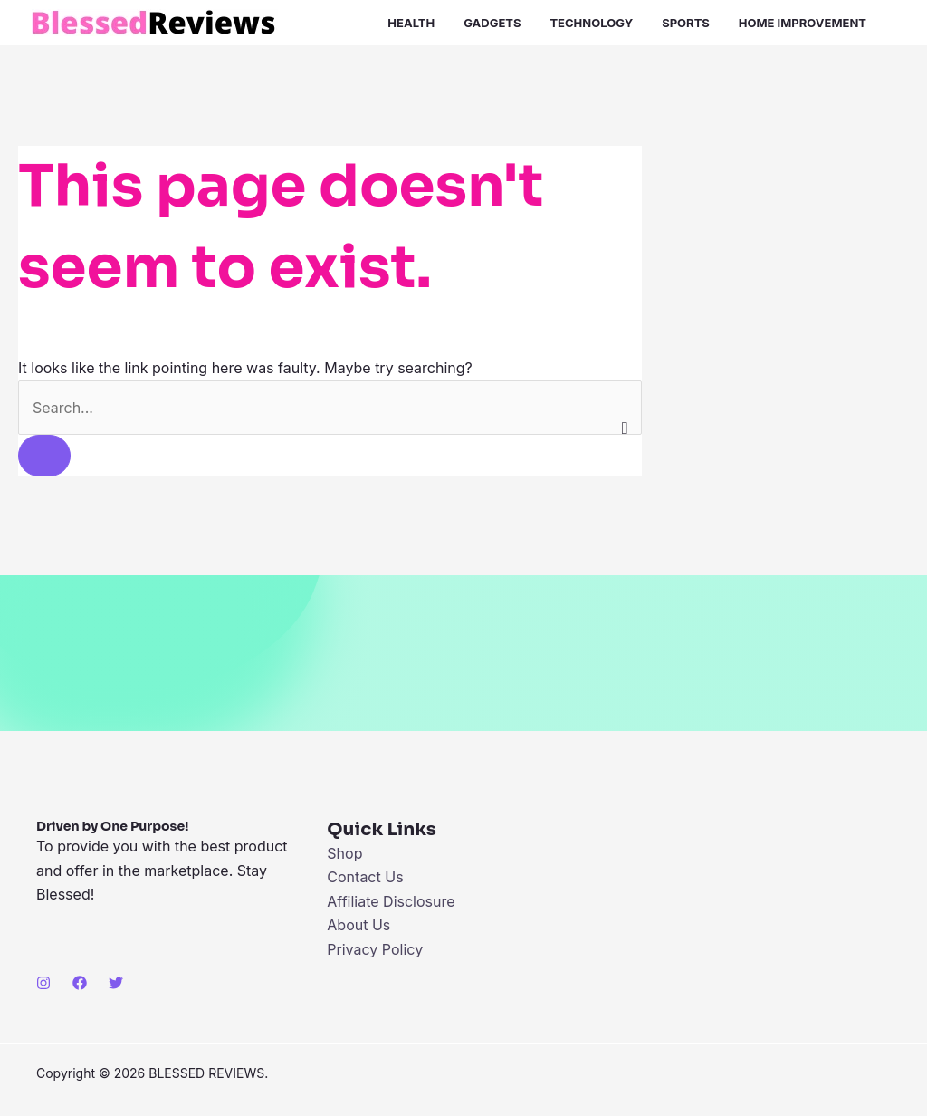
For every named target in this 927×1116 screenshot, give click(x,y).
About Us (358, 925)
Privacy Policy (375, 949)
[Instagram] (43, 983)
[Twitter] (116, 983)
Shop (344, 853)
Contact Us (365, 877)
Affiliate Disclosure (390, 901)
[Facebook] (79, 983)
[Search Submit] (44, 455)
